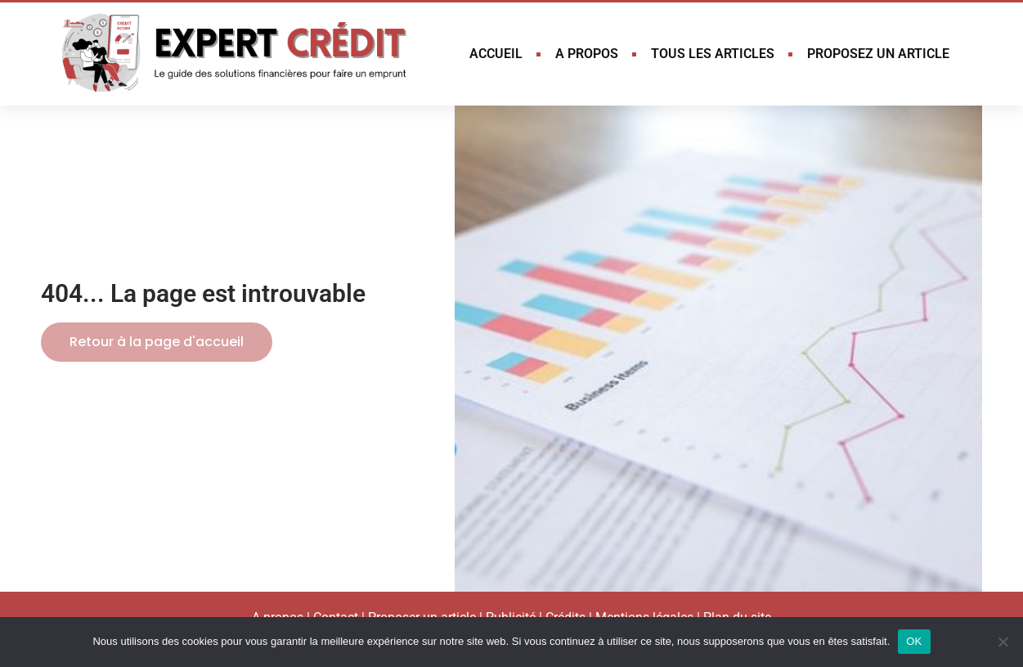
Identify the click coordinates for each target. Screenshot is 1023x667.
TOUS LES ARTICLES (712, 53)
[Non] (1002, 641)
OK (914, 641)
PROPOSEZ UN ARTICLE (878, 53)
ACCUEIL (496, 53)
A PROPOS (586, 53)
